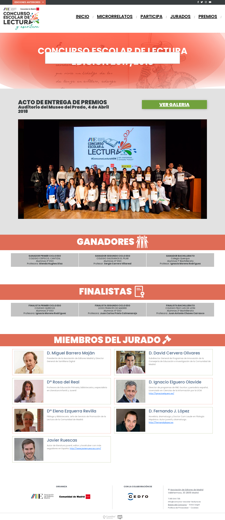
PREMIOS (207, 16)
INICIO (82, 16)
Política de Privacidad (178, 507)
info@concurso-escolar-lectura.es (184, 501)
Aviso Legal (194, 504)
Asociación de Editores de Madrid (186, 489)
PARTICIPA (151, 16)
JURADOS (180, 16)
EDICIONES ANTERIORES (29, 2)
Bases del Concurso (177, 504)
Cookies (194, 507)
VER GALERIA (174, 104)
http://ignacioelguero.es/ (161, 393)
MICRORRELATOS (115, 16)
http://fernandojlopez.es (161, 422)
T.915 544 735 (174, 498)
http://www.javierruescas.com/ (85, 448)
